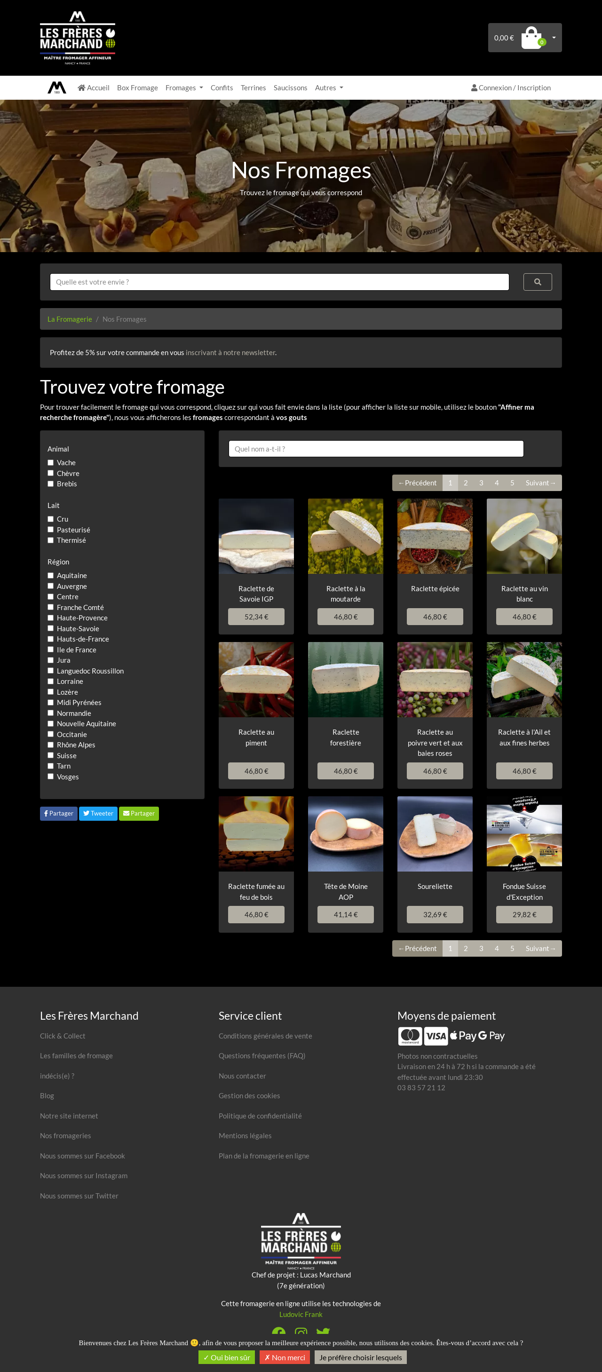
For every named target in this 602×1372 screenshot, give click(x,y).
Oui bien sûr (226, 1357)
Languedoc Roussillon (90, 670)
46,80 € (346, 616)
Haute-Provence (82, 617)
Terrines (253, 87)
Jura (64, 660)
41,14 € (346, 914)
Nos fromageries (65, 1135)
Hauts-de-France (83, 638)
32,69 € (435, 914)
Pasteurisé (73, 529)
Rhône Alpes (76, 744)
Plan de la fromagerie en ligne (264, 1155)
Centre (68, 596)
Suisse (67, 755)
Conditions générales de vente (265, 1035)
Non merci (284, 1357)
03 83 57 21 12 (421, 1087)
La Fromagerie (70, 319)
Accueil (94, 87)
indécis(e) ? (57, 1075)
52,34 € (257, 616)
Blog (47, 1095)
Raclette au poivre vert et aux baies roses (435, 742)
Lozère (67, 692)
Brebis (67, 483)
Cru (62, 519)
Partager (58, 813)
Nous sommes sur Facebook (82, 1155)
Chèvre (68, 473)
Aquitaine (72, 575)
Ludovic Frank (301, 1314)
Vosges (68, 776)
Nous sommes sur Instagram (83, 1175)
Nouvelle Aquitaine (86, 723)
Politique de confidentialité (260, 1115)
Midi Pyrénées (79, 702)
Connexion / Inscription (511, 87)
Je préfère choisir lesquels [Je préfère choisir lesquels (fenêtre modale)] (360, 1357)
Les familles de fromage (76, 1055)
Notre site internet (69, 1115)
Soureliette (435, 886)
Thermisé (71, 540)
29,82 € (525, 914)
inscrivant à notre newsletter (230, 352)
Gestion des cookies (249, 1095)
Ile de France (76, 649)
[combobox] (279, 282)
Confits (222, 87)
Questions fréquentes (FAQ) (262, 1055)
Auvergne (72, 586)
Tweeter (98, 813)
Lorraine (70, 681)
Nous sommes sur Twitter (79, 1195)
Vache (66, 462)
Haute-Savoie (78, 628)
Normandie (74, 713)
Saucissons (291, 87)
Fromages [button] (182, 87)
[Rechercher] (538, 282)
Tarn (64, 765)
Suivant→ (541, 482)
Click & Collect (63, 1035)
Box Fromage (137, 87)
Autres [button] (326, 87)
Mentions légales (245, 1135)
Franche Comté (80, 607)
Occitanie (72, 734)
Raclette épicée (435, 588)
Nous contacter (242, 1075)
